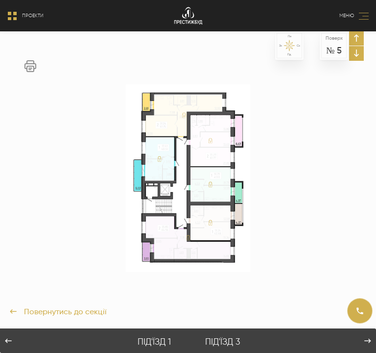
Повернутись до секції (58, 311)
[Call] (360, 311)
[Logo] (188, 16)
